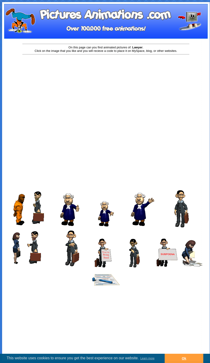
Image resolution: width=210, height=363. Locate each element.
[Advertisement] (106, 91)
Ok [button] (184, 358)
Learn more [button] (147, 358)
